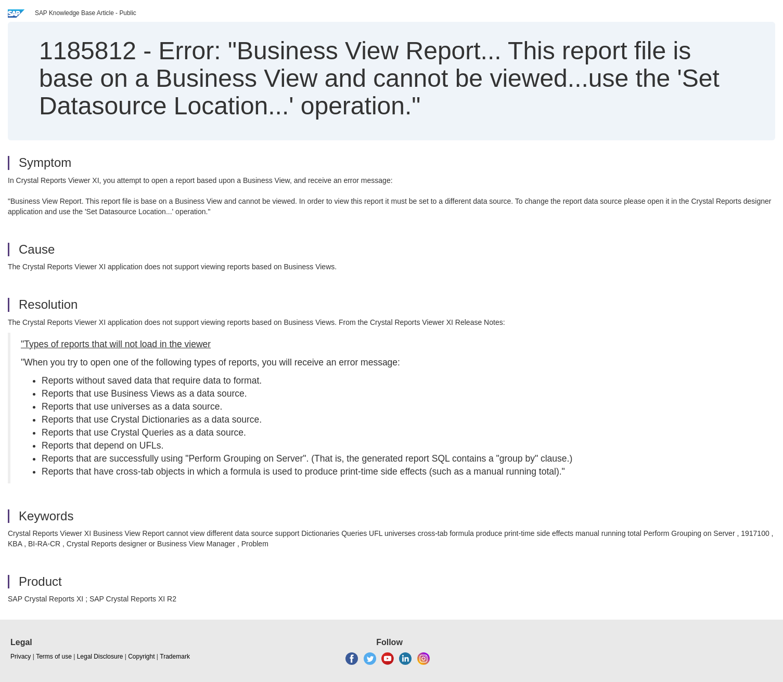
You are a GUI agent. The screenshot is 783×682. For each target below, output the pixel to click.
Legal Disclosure (100, 656)
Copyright (141, 656)
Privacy (20, 656)
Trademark (175, 656)
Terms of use (54, 656)
